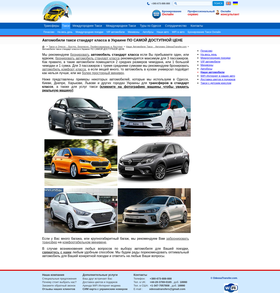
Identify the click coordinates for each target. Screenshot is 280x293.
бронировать (79, 54)
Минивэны (134, 32)
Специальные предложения (59, 278)
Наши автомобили (213, 72)
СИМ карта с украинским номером (105, 289)
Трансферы (51, 25)
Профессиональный (201, 11)
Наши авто (163, 32)
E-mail (137, 289)
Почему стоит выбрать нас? (59, 282)
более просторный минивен (103, 73)
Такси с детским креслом (216, 83)
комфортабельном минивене (84, 242)
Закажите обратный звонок (58, 285)
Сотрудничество (175, 25)
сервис (193, 14)
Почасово (48, 32)
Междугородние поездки (89, 32)
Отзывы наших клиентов (58, 289)
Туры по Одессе (150, 25)
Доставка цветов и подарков (218, 79)
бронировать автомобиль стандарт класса (87, 58)
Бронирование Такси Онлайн (204, 32)
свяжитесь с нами (57, 252)
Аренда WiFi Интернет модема (101, 285)
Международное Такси (121, 25)
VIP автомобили (115, 32)
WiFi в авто (178, 32)
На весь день (65, 32)
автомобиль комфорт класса (64, 69)
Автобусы (148, 32)
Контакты (197, 25)
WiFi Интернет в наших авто (218, 75)
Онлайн (168, 14)
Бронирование (171, 11)
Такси (66, 25)
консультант (230, 14)
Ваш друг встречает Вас (97, 278)
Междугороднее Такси (87, 25)
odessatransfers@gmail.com (167, 289)
